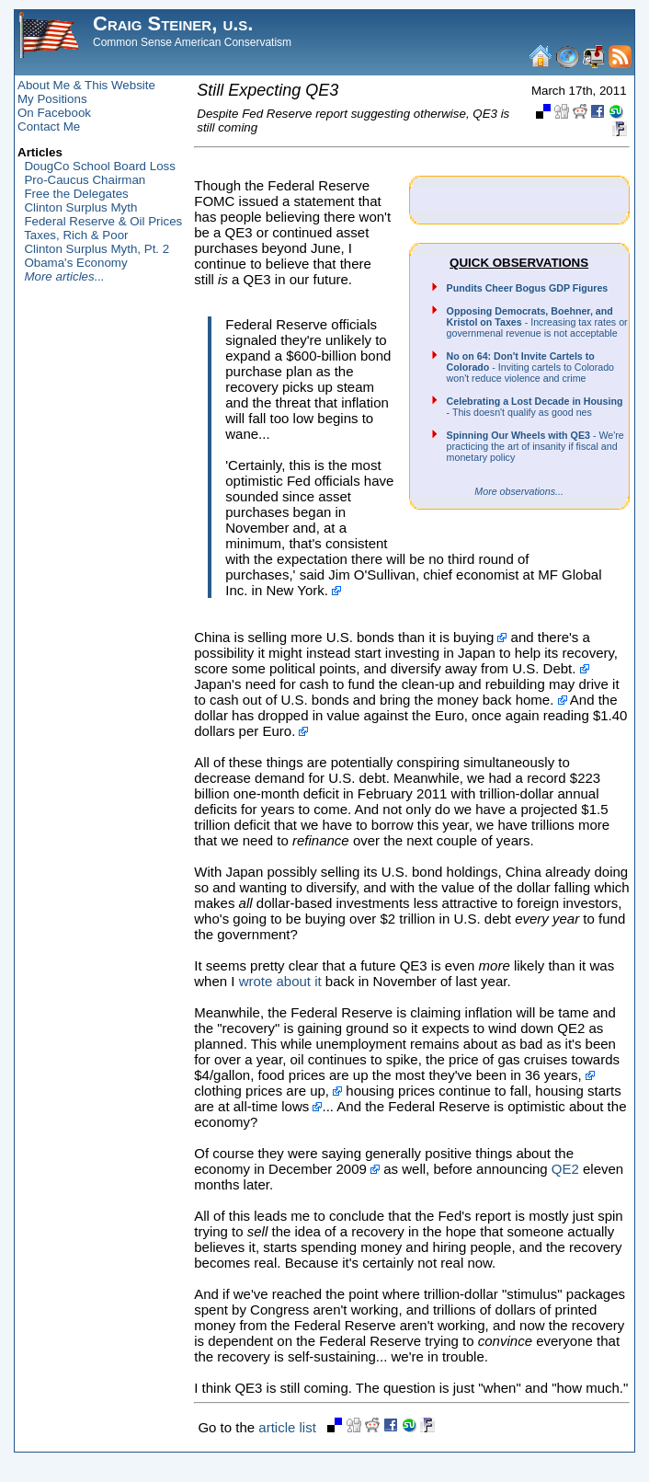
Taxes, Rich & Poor (76, 235)
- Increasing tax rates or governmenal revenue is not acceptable (537, 322)
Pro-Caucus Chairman (84, 180)
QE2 (565, 1169)
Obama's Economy (75, 263)
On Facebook (54, 113)
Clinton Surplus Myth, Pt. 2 (96, 249)
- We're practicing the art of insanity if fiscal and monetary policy (535, 446)
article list (287, 1427)
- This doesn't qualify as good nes (535, 407)
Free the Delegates (76, 194)
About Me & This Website (86, 85)
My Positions (52, 99)
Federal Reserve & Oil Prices (103, 221)
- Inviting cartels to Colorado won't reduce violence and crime (530, 367)
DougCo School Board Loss (99, 166)
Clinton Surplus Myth (80, 207)
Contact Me (48, 126)
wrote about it (280, 981)
